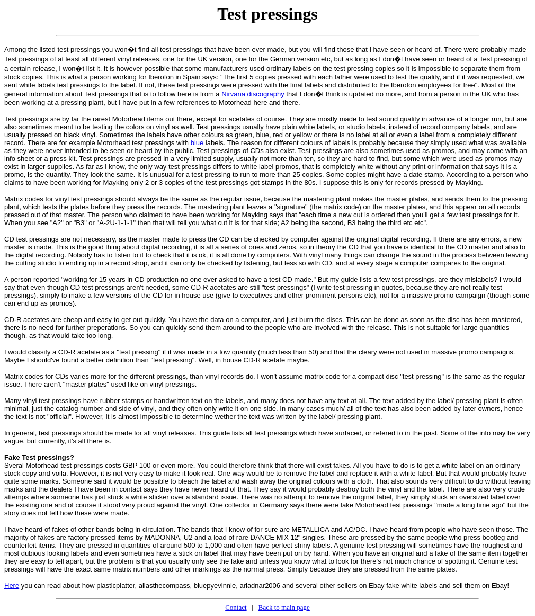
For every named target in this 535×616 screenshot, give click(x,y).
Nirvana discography (253, 94)
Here (11, 586)
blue (197, 143)
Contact (235, 607)
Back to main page (284, 607)
